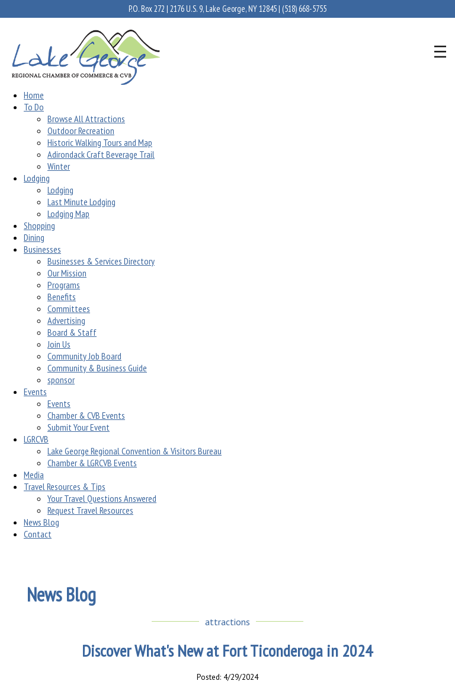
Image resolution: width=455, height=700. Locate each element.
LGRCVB (36, 439)
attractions (227, 622)
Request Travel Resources (90, 510)
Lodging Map (68, 213)
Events (35, 391)
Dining (34, 237)
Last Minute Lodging (81, 202)
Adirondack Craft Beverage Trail (101, 154)
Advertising (66, 320)
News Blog (41, 522)
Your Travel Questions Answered (101, 498)
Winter (58, 166)
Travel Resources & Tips (64, 486)
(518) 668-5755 (304, 8)
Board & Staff (72, 332)
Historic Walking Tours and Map (99, 142)
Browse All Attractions (86, 119)
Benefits (61, 297)
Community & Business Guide (97, 368)
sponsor (61, 380)
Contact (38, 534)
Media (34, 475)
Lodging (37, 178)
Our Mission (66, 273)
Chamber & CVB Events (86, 415)
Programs (63, 285)
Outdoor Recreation (80, 130)
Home (34, 95)
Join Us (59, 344)
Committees (68, 308)
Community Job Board (84, 356)
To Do (34, 107)
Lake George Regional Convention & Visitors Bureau (134, 451)
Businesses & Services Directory (101, 261)
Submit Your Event (78, 427)
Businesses (42, 249)
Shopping (39, 225)
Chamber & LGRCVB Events (92, 463)
